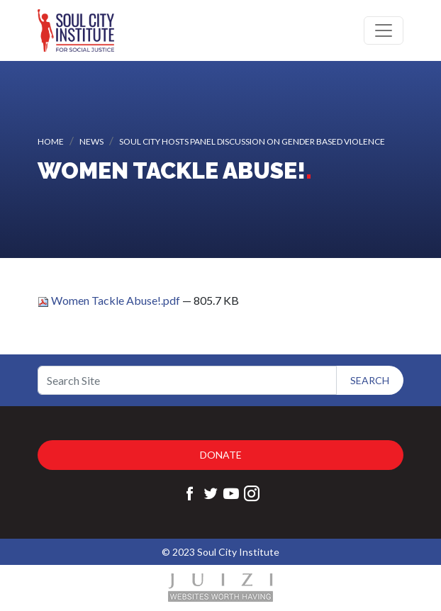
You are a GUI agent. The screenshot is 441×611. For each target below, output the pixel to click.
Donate (221, 455)
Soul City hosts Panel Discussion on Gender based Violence (252, 141)
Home (51, 141)
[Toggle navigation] (383, 30)
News (91, 141)
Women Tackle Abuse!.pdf (110, 300)
